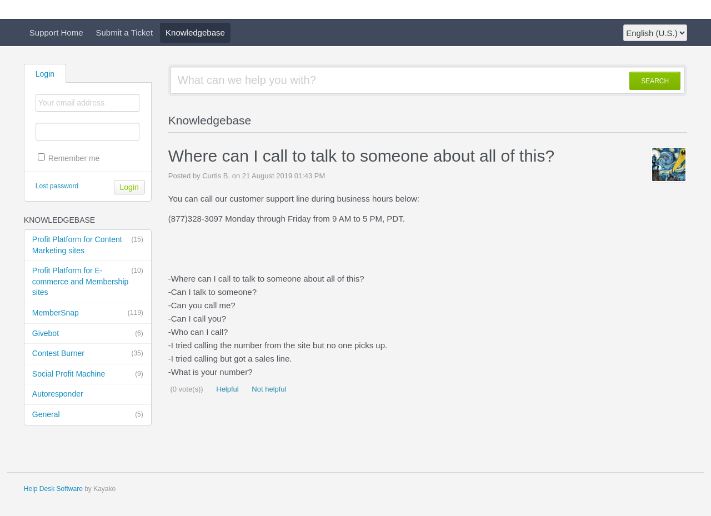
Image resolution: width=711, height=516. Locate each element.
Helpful (226, 389)
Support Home (56, 32)
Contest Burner (87, 353)
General (87, 414)
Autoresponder (57, 393)
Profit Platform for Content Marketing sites (87, 244)
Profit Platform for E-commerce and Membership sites (87, 281)
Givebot (87, 333)
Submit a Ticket (124, 32)
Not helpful (268, 389)
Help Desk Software (53, 489)
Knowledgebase (195, 32)
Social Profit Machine (87, 374)
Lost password (57, 186)
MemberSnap (87, 313)
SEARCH (655, 81)
